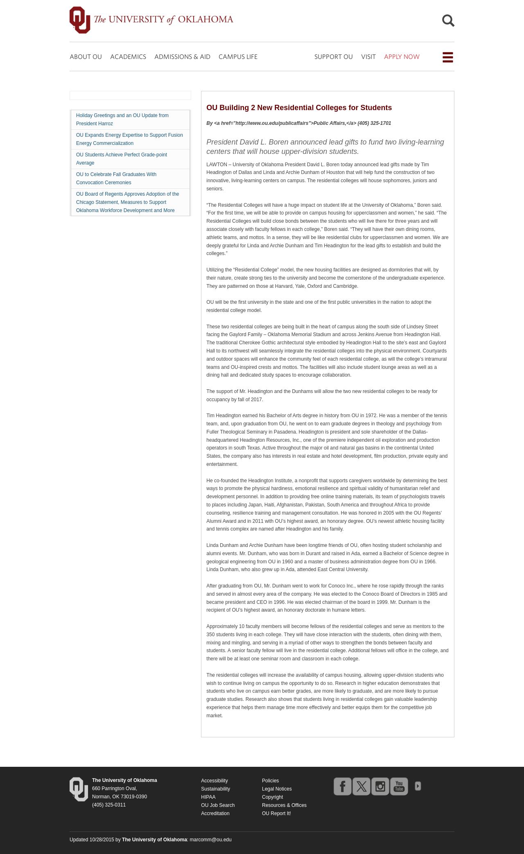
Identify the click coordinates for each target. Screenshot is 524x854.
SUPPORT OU (333, 56)
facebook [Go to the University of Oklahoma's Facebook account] (342, 786)
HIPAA (208, 797)
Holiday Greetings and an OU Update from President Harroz (122, 120)
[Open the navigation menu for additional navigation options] (447, 57)
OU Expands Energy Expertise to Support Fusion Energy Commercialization (129, 139)
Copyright (272, 797)
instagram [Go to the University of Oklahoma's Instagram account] (379, 786)
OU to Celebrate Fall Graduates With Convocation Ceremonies (116, 178)
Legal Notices (277, 789)
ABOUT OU (86, 56)
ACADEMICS (128, 56)
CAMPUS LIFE (238, 56)
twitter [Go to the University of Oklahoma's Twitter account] (361, 786)
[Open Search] (448, 22)
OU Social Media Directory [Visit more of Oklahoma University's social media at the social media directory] (417, 786)
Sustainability (215, 789)
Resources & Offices (284, 805)
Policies (270, 781)
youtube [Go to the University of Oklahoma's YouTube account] (398, 786)
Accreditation (215, 813)
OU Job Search (218, 805)
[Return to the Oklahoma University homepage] (124, 780)
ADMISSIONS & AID (182, 56)
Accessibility (214, 781)
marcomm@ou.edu (211, 840)
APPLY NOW (402, 56)
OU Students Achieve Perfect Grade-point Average (121, 159)
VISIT (368, 56)
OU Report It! (276, 813)
